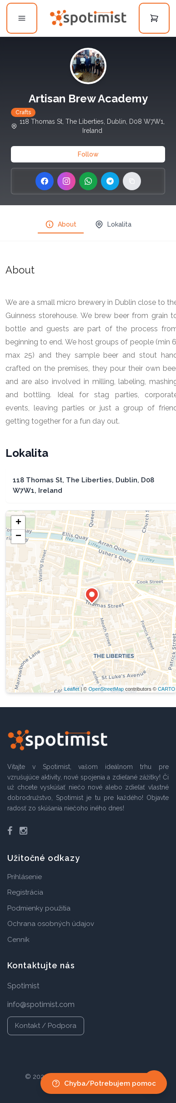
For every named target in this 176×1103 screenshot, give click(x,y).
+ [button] (18, 523)
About (60, 224)
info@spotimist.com (41, 1004)
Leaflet (71, 689)
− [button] (18, 536)
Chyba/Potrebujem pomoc (103, 1083)
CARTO (166, 689)
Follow (88, 154)
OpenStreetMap (106, 689)
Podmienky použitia (38, 908)
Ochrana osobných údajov (50, 924)
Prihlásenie (24, 877)
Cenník (18, 940)
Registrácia (25, 892)
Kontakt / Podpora (45, 1026)
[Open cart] (154, 18)
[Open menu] (21, 18)
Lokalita (113, 224)
